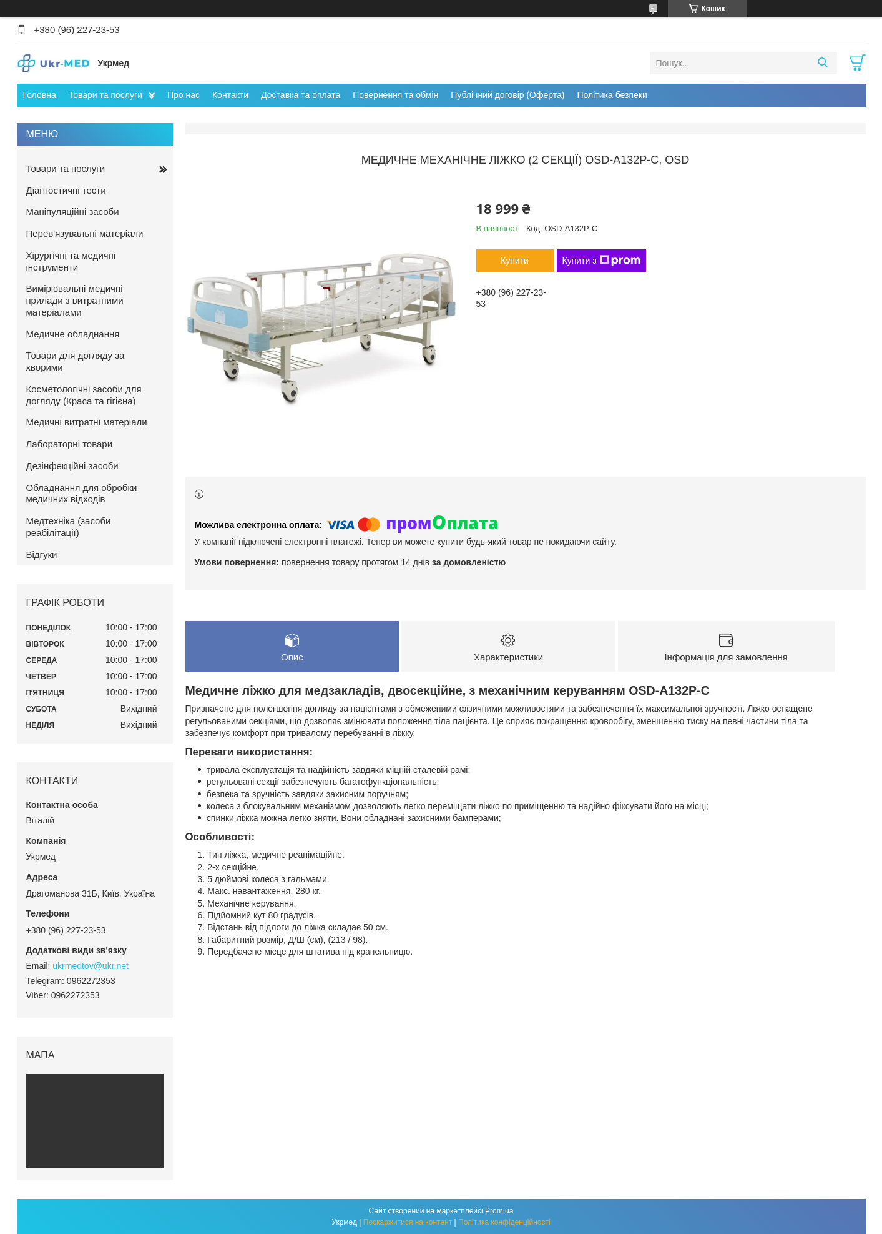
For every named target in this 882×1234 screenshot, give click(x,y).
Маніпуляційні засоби (72, 211)
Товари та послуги (105, 95)
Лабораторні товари (69, 444)
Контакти (230, 95)
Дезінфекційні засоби (72, 465)
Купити (515, 261)
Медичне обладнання (73, 334)
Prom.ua (499, 1211)
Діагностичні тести (66, 190)
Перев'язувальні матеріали (85, 233)
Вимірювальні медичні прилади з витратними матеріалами (75, 300)
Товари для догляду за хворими (75, 361)
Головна (39, 95)
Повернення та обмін (395, 95)
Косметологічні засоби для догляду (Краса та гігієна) (84, 395)
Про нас (183, 95)
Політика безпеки (612, 95)
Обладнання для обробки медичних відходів (81, 493)
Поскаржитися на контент (407, 1222)
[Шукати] (823, 63)
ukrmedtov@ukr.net (90, 966)
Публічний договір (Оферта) (507, 95)
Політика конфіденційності (504, 1222)
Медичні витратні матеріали (86, 422)
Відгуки (41, 554)
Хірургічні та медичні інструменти (71, 261)
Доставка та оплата (300, 95)
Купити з (601, 260)
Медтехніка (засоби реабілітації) (68, 526)
